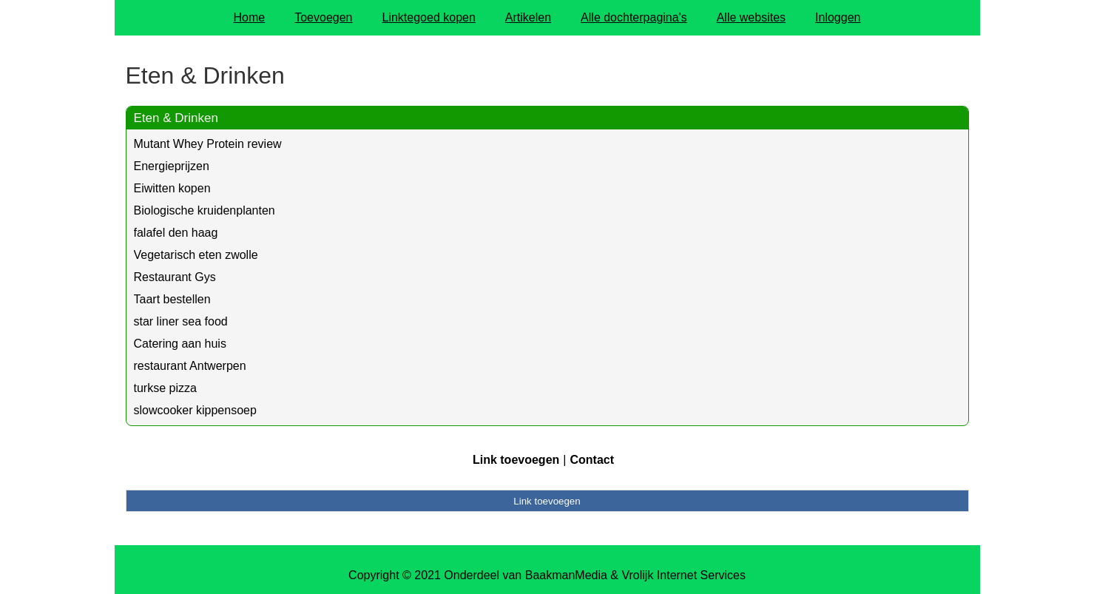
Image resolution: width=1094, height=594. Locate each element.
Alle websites (751, 17)
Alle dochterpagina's (634, 17)
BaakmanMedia (566, 575)
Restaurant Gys (175, 277)
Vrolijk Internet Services (683, 575)
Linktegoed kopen (429, 17)
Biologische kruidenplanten (204, 210)
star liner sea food (181, 321)
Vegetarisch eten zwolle (196, 255)
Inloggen (837, 17)
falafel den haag (176, 232)
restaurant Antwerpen (190, 366)
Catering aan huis (180, 343)
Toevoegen (323, 17)
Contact (592, 459)
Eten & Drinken (176, 118)
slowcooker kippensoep (195, 410)
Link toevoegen (516, 459)
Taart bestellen (172, 299)
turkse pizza (165, 388)
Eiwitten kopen (172, 188)
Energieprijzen (171, 166)
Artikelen (528, 17)
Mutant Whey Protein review (208, 144)
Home (250, 17)
